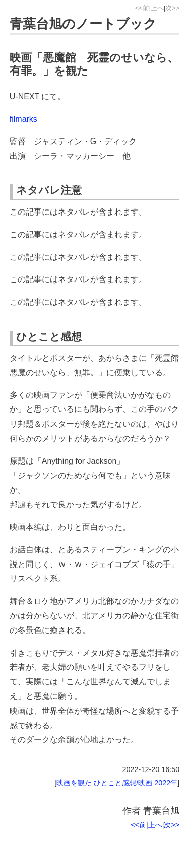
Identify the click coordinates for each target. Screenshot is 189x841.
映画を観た (74, 783)
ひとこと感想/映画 (123, 783)
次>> (172, 8)
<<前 (142, 8)
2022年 (165, 783)
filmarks (23, 119)
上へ (157, 8)
